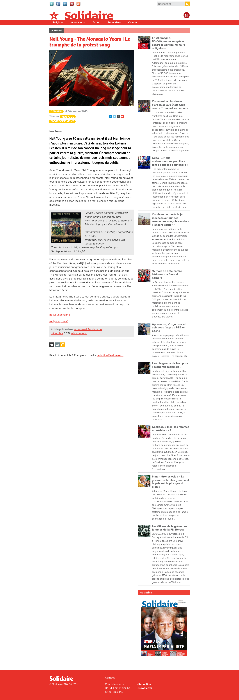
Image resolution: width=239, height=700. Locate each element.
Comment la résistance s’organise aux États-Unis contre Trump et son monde (170, 105)
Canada (56, 111)
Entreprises (114, 22)
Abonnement (79, 333)
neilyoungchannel (60, 314)
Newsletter (145, 688)
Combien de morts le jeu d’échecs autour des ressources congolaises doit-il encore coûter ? (170, 219)
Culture (132, 22)
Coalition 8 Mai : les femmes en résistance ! (170, 428)
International (78, 22)
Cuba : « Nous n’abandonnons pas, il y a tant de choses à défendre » (170, 161)
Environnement (62, 121)
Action (96, 22)
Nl (186, 16)
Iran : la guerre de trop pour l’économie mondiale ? (170, 365)
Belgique (58, 22)
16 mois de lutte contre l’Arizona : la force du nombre (167, 274)
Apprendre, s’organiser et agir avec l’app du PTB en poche (169, 327)
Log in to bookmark (51, 344)
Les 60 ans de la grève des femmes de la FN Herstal (169, 528)
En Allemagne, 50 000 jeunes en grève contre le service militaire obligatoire (168, 43)
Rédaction (144, 684)
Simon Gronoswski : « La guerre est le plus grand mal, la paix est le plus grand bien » (171, 482)
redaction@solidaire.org (110, 355)
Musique (68, 116)
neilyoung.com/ (58, 321)
